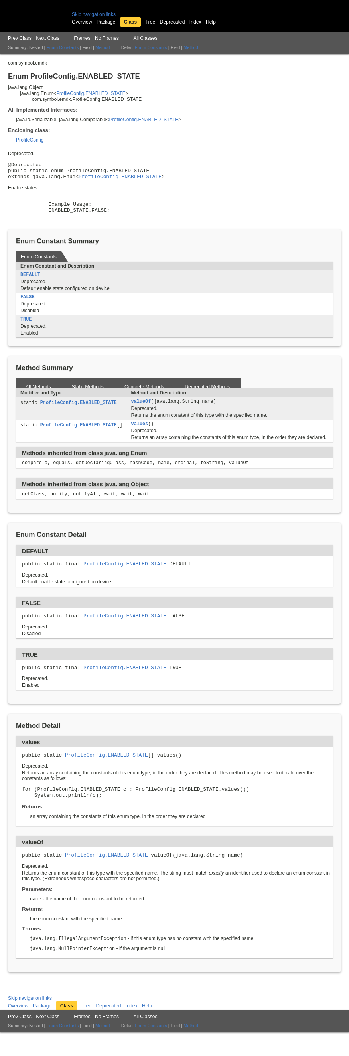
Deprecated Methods (207, 397)
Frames (82, 38)
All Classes (145, 38)
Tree (151, 22)
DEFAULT (30, 283)
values (139, 436)
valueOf (141, 413)
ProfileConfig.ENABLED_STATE (91, 93)
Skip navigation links (94, 14)
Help (211, 22)
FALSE (27, 306)
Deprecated (172, 22)
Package (106, 22)
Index (195, 22)
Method (102, 47)
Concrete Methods (144, 397)
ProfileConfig (30, 140)
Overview (82, 22)
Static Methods (88, 397)
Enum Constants (62, 47)
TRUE (26, 330)
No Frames (107, 38)
